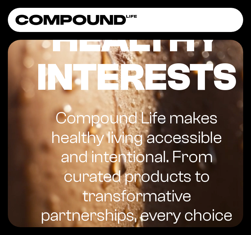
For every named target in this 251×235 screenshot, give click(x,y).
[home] (76, 20)
